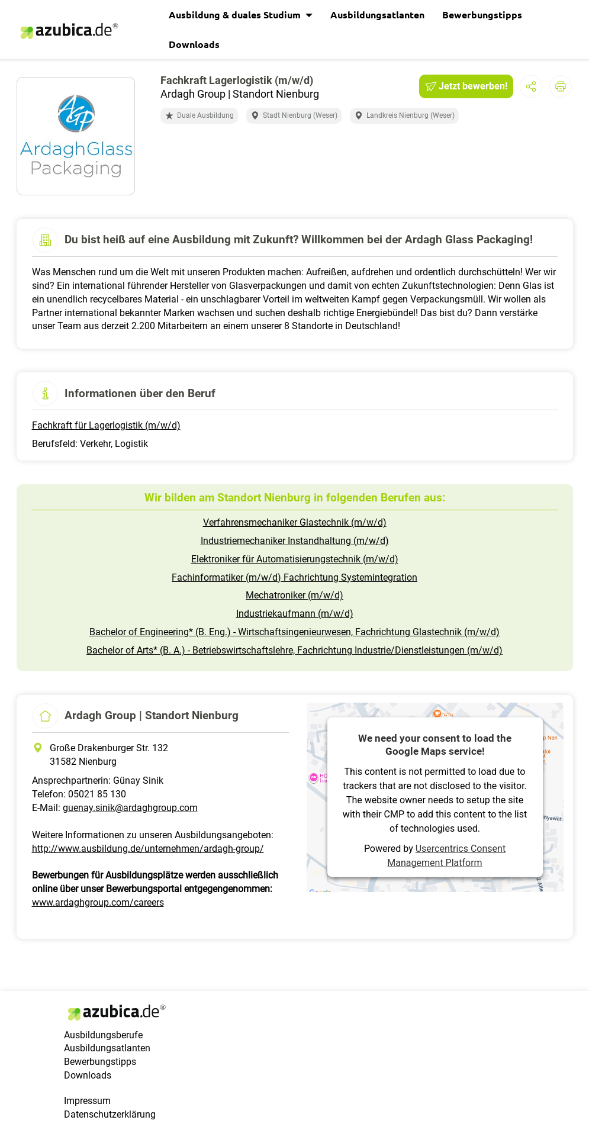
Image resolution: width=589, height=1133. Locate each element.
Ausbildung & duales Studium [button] (236, 14)
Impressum (87, 1100)
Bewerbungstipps (482, 14)
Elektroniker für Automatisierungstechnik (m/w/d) (294, 559)
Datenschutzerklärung (110, 1114)
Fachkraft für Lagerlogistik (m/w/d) (106, 425)
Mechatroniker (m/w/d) (294, 595)
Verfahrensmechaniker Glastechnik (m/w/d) (295, 522)
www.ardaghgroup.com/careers (98, 902)
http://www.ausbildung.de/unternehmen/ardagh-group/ (148, 848)
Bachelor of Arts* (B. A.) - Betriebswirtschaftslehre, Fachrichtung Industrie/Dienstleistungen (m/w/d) (294, 650)
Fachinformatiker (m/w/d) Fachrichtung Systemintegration (294, 577)
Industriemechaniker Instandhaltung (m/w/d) (295, 540)
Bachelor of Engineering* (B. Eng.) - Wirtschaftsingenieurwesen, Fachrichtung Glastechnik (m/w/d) (294, 632)
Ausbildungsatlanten (377, 14)
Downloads (194, 44)
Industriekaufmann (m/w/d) (294, 613)
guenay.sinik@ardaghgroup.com (130, 807)
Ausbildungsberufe (103, 1035)
